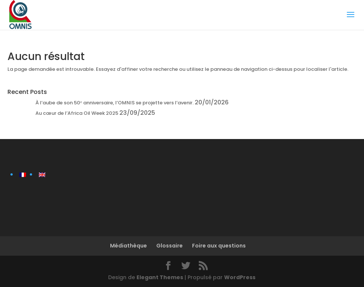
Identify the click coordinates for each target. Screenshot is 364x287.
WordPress (239, 277)
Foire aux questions (219, 245)
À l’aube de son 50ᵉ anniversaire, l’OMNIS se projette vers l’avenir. (114, 102)
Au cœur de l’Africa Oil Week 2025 (76, 113)
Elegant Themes (159, 277)
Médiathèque (128, 245)
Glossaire (169, 245)
